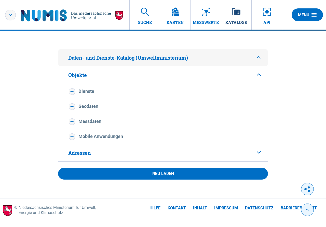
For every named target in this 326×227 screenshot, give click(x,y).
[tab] (163, 57)
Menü (307, 14)
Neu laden (163, 173)
